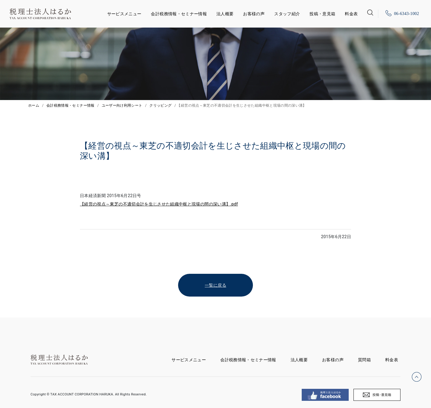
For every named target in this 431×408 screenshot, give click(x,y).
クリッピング (160, 105)
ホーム (33, 105)
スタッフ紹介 (287, 13)
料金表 (351, 13)
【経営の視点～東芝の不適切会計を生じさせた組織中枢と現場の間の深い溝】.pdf (159, 204)
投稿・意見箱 (322, 13)
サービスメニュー (124, 12)
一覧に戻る (215, 285)
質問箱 (364, 359)
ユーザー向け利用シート (122, 105)
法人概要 (224, 13)
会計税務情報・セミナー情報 (179, 13)
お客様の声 (254, 13)
